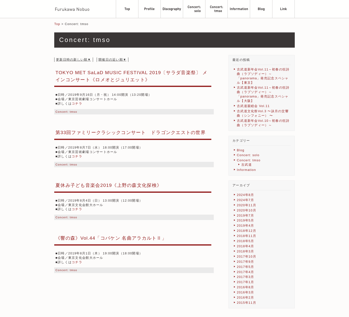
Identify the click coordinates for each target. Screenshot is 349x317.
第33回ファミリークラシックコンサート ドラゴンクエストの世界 (130, 132)
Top (57, 24)
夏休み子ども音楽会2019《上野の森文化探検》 (108, 185)
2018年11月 (246, 236)
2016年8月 (245, 287)
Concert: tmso (66, 111)
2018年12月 (246, 231)
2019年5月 (245, 220)
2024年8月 (245, 195)
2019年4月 (245, 225)
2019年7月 (245, 215)
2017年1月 (245, 282)
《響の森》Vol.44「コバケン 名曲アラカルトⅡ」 (111, 238)
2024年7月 (245, 200)
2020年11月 (246, 205)
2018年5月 (245, 241)
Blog (240, 150)
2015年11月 (246, 302)
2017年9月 (245, 261)
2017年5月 (245, 267)
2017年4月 (245, 272)
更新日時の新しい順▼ (73, 59)
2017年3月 (245, 277)
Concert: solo (248, 155)
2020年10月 (246, 210)
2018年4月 (245, 246)
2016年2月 (245, 297)
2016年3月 (245, 292)
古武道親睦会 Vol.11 (253, 106)
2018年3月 (245, 251)
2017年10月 (246, 256)
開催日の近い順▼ (112, 59)
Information (246, 170)
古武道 (246, 164)
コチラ (77, 103)
